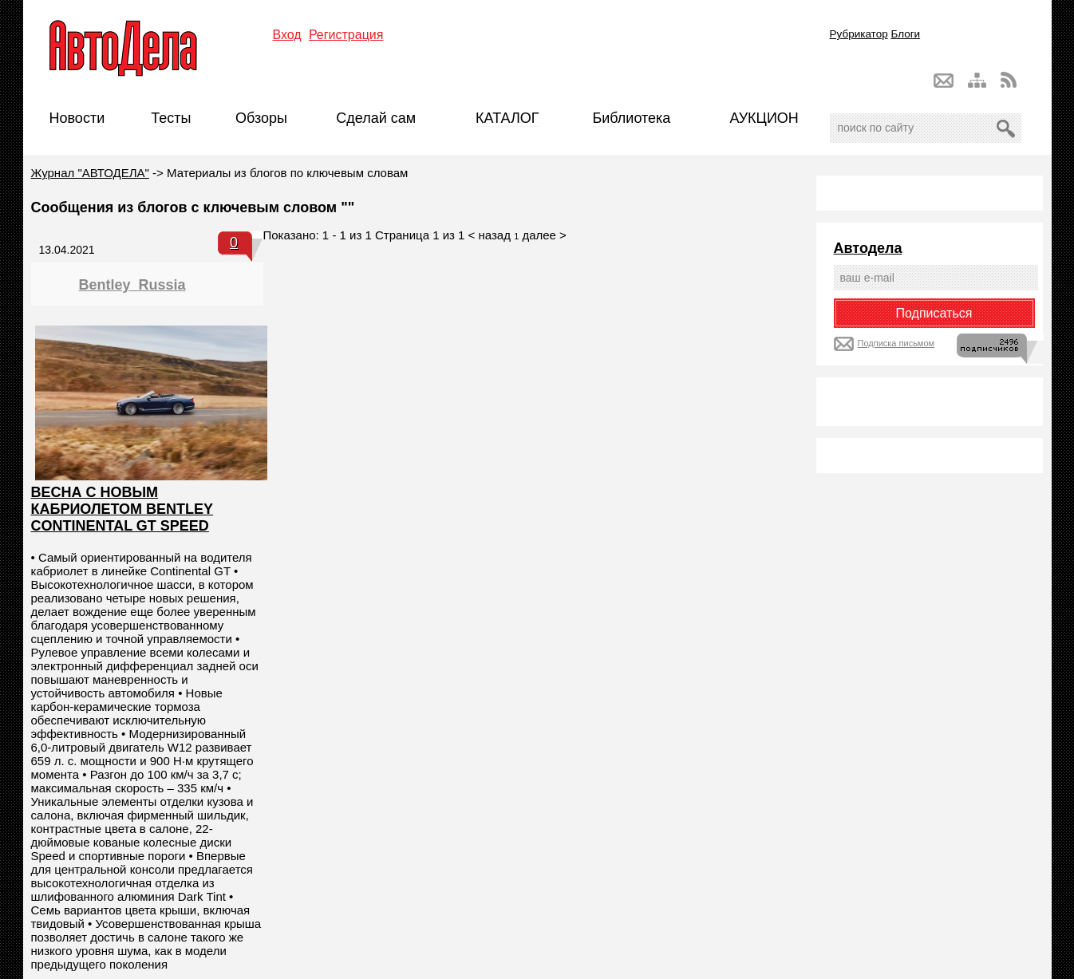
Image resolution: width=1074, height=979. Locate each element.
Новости (77, 118)
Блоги (905, 34)
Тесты (171, 118)
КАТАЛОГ (507, 118)
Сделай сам (376, 118)
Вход (287, 34)
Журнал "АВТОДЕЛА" (90, 173)
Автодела (868, 248)
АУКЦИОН (763, 118)
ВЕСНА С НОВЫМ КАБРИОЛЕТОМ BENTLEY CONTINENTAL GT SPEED (122, 509)
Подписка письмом (896, 343)
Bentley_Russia (132, 285)
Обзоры (261, 118)
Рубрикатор (859, 34)
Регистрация (346, 34)
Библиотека (631, 118)
